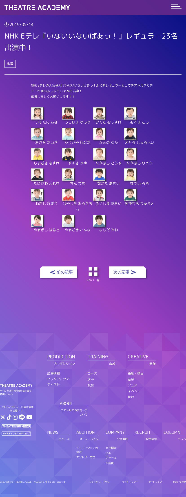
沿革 (108, 453)
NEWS (52, 432)
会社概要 (111, 448)
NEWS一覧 (94, 274)
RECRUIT (143, 432)
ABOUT (66, 403)
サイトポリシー (130, 481)
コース (92, 373)
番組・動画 (136, 373)
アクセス (111, 458)
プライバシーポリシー (100, 481)
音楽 (131, 379)
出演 (10, 63)
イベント (134, 391)
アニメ (132, 385)
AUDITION (85, 432)
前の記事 (65, 272)
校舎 (91, 385)
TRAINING (98, 356)
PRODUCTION (61, 356)
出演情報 (53, 373)
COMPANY (115, 432)
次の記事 (121, 272)
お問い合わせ (179, 481)
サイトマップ (155, 481)
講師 (91, 379)
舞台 (131, 397)
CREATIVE (138, 356)
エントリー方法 (85, 457)
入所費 (110, 463)
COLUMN (172, 432)
